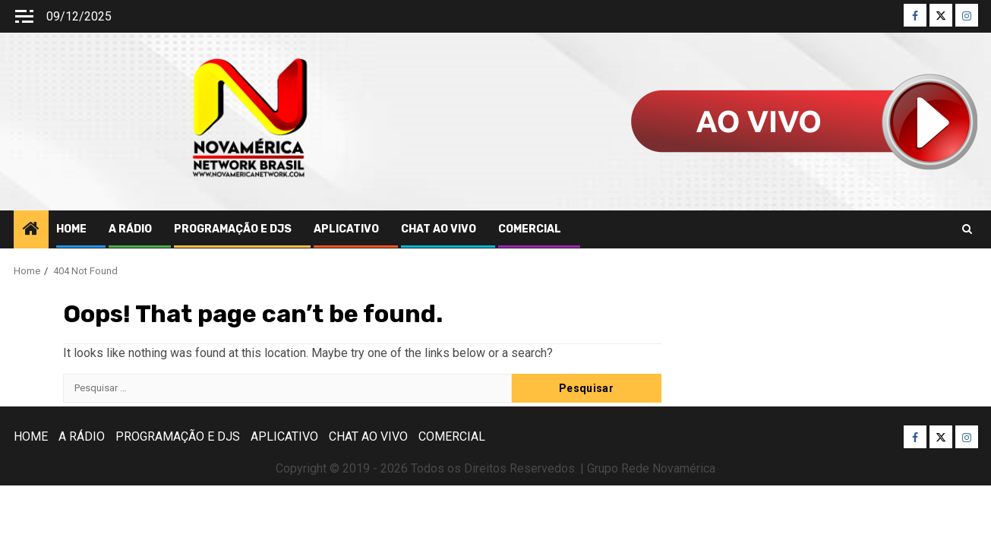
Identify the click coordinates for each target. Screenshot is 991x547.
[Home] (31, 230)
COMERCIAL (529, 229)
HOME (71, 229)
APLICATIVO (346, 229)
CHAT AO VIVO (438, 229)
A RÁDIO (130, 229)
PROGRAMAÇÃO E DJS (233, 229)
